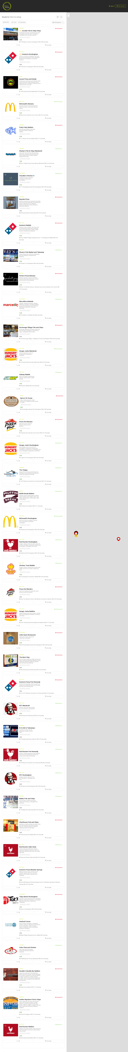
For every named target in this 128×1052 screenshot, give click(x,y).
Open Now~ (59, 148)
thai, (32, 979)
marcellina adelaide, (34, 304)
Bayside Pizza (24, 199)
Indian (20, 76)
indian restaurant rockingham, (27, 400)
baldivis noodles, (23, 974)
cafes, (20, 498)
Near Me (6, 22)
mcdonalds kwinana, (33, 107)
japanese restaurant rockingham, (27, 899)
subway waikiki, (27, 377)
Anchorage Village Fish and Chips (31, 327)
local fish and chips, (24, 729)
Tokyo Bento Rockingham (28, 897)
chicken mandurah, (23, 353)
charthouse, (22, 824)
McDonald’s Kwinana (26, 104)
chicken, (21, 227)
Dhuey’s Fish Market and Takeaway (31, 252)
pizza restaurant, (28, 202)
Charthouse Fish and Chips (29, 822)
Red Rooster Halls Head (27, 847)
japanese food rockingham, (34, 898)
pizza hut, (21, 592)
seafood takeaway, (33, 927)
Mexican (21, 273)
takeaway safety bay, (30, 661)
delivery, (21, 871)
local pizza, (35, 83)
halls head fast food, (30, 851)
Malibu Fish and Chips (27, 799)
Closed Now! (58, 28)
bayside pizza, (27, 201)
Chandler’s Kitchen (26, 176)
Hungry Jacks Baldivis (27, 611)
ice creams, (37, 614)
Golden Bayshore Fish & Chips (30, 999)
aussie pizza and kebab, (31, 81)
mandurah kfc (31, 708)
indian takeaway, (32, 82)
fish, (23, 152)
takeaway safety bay (24, 206)
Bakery (21, 491)
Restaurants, (28, 307)
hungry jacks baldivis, (29, 614)
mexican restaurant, (32, 277)
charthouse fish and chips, (31, 824)
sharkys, (35, 155)
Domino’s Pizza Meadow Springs (30, 870)
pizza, (20, 57)
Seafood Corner (25, 921)
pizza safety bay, (36, 202)
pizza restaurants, (26, 57)
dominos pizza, (27, 871)
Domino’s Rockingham (30, 54)
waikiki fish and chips (29, 827)
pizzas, (21, 203)
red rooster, (35, 543)
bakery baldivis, (31, 495)
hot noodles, (22, 975)
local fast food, (29, 449)
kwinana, (21, 277)
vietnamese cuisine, (24, 636)
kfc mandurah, (24, 708)
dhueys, (21, 254)
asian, (20, 973)
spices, (33, 401)
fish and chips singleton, (28, 1002)
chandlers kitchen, (23, 177)
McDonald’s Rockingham (28, 518)
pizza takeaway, (34, 305)
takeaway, (33, 307)
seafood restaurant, (28, 826)
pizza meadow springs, (29, 874)
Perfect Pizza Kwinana (27, 276)
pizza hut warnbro (28, 592)
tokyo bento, (27, 901)
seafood (34, 35)
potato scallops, (23, 1005)
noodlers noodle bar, (24, 976)
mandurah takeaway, (24, 950)
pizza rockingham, (35, 57)
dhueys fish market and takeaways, (31, 254)
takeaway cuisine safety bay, (31, 204)
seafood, (21, 826)
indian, (39, 81)
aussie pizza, (22, 81)
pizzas (29, 84)
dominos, (21, 56)
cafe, (37, 496)
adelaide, (21, 303)
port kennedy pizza (28, 686)
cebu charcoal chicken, (27, 949)
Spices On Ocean (26, 398)
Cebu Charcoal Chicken (27, 947)
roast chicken (22, 1031)
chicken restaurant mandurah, (28, 849)
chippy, (21, 472)
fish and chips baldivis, (24, 129)
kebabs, (30, 83)
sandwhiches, (31, 376)
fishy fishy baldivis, (23, 130)
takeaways (21, 308)
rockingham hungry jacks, (28, 450)
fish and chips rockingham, (31, 34)
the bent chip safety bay (27, 662)
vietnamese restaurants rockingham (26, 637)
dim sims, (30, 1001)
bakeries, (21, 495)
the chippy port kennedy (28, 474)
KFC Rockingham (25, 775)
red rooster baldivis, (35, 1029)
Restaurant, (22, 307)
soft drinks (37, 450)
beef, (20, 447)
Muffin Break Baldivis (26, 494)
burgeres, (21, 105)
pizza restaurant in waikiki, (28, 229)
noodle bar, (28, 975)
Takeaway (21, 28)
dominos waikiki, (27, 227)
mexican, (26, 277)
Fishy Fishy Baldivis (26, 127)
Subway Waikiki (24, 374)
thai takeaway (22, 980)
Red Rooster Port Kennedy (28, 751)
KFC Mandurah (24, 706)
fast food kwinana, (33, 105)
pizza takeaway (30, 280)
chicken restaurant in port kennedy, (31, 753)
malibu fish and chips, (24, 801)
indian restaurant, (23, 82)
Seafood (21, 819)
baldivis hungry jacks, (24, 613)
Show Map (48, 45)
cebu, (20, 949)
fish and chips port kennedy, (29, 472)
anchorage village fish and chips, (27, 329)
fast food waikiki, (28, 520)
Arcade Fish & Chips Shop (31, 31)
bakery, (25, 495)
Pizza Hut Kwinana (25, 422)
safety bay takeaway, (27, 660)
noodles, (31, 976)
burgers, (24, 447)
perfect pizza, (31, 279)
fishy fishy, (32, 129)
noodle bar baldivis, (35, 975)
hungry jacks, (22, 354)
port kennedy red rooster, (30, 754)
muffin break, (33, 498)
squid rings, (25, 1006)
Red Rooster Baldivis (26, 1027)
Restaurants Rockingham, (25, 58)
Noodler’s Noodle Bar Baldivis (29, 971)
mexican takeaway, (23, 279)
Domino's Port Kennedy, (25, 684)
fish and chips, (28, 152)
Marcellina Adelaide (26, 301)
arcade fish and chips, (24, 32)
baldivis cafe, (26, 496)
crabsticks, (25, 1001)
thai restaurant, (36, 979)
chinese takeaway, (36, 974)
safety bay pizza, (27, 203)
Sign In (112, 6)
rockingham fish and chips (28, 331)
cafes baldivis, (26, 498)
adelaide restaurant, (28, 303)
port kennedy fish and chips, (30, 473)
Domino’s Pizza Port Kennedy (29, 682)
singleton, (29, 1005)
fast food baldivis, (23, 1029)
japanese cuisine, (23, 898)
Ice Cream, (30, 568)
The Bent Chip (24, 657)
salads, (26, 376)
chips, (20, 152)
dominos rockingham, (29, 56)
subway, (21, 377)
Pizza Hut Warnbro (26, 589)
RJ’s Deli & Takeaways (27, 728)
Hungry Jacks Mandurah (28, 351)
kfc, (20, 708)
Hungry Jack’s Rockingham (29, 445)
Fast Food (21, 51)
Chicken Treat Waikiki (27, 565)
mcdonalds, (25, 107)
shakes (21, 108)
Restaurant (22, 173)
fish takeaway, (24, 255)
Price (14, 22)
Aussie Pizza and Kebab (27, 79)
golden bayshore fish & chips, (31, 1004)
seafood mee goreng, (29, 977)
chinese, (30, 974)
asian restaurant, (26, 973)
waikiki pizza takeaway (29, 231)
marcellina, (26, 304)
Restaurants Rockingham (25, 179)
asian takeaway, (34, 973)
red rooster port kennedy (29, 756)
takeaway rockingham (24, 928)
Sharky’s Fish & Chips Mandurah (30, 151)
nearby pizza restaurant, (32, 228)
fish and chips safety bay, (25, 659)
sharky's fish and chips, (28, 155)
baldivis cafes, (32, 496)
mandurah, (27, 154)
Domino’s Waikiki (25, 225)
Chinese (21, 968)
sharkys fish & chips (24, 156)
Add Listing (120, 6)
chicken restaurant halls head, (26, 848)
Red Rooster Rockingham (28, 542)
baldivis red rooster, (24, 1028)
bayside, (21, 201)
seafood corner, (32, 924)
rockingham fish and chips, (25, 35)
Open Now (22, 22)
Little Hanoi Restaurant (27, 635)
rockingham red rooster (31, 546)
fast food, (37, 56)
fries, (20, 107)
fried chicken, (31, 707)
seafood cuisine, (33, 925)
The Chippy (23, 470)
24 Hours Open (58, 101)
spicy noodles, (27, 979)
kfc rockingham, (23, 778)
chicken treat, (31, 567)
